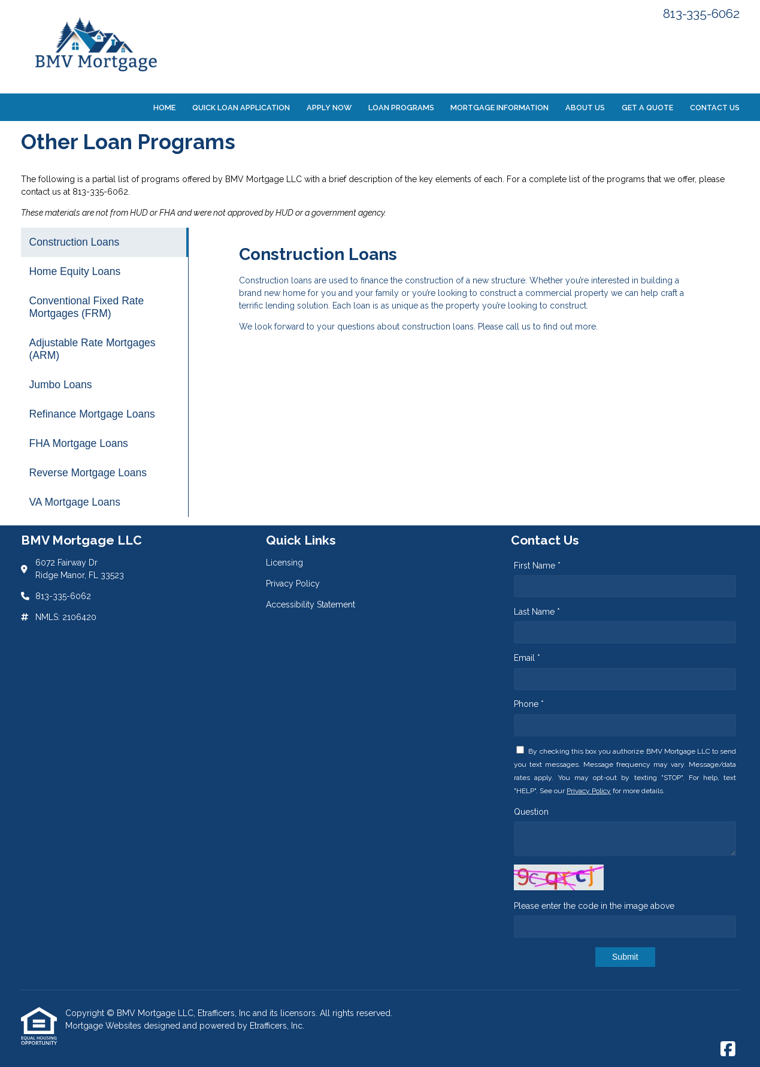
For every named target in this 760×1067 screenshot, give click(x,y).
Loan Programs (401, 107)
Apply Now (329, 107)
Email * (527, 658)
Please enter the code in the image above (594, 906)
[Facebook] (727, 1050)
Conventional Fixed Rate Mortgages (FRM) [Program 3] (86, 307)
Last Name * (537, 611)
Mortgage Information (499, 107)
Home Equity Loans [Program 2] (75, 271)
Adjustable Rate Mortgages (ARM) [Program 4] (92, 349)
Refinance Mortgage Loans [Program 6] (92, 414)
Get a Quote (647, 107)
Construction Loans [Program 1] (74, 242)
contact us (41, 192)
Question (531, 812)
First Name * (537, 565)
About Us (585, 107)
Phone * (529, 704)
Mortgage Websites (104, 1025)
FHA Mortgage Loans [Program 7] (78, 443)
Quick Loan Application (241, 107)
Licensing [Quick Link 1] (284, 562)
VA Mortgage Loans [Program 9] (74, 502)
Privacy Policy (589, 791)
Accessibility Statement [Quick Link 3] (310, 604)
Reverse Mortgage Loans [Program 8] (88, 473)
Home (164, 107)
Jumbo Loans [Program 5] (60, 385)
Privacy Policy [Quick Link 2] (293, 583)
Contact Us (715, 107)
